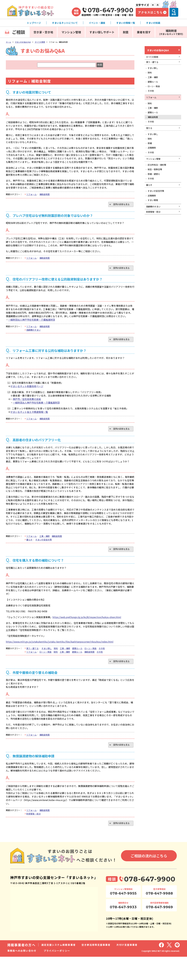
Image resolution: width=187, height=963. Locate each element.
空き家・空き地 (43, 32)
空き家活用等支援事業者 (96, 951)
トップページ (34, 23)
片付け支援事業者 (127, 951)
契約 (56, 652)
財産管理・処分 (33, 819)
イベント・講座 (97, 23)
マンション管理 (71, 32)
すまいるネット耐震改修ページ (27, 388)
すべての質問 (40, 42)
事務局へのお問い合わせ (21, 957)
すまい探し (46, 652)
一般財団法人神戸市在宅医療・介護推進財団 (31, 321)
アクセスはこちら (150, 12)
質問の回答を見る (119, 204)
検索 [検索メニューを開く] (174, 14)
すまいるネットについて (65, 23)
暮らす (29, 542)
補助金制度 (44, 194)
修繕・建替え (155, 189)
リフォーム (31, 194)
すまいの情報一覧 (125, 23)
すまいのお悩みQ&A (23, 42)
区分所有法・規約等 (158, 179)
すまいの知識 (153, 23)
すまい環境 (154, 219)
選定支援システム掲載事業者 (58, 951)
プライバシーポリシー (57, 957)
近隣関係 (152, 160)
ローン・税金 (90, 652)
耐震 (125, 32)
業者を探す (144, 32)
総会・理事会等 (156, 184)
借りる (149, 138)
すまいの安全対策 (43, 542)
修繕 (150, 155)
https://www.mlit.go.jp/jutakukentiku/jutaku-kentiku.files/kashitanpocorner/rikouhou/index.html (59, 645)
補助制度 (171, 32)
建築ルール (77, 652)
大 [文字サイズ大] (158, 4)
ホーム (8, 42)
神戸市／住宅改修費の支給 (27, 401)
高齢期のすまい (33, 331)
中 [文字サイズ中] (153, 5)
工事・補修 (44, 539)
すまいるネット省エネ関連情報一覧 (29, 414)
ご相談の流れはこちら (149, 862)
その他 (102, 652)
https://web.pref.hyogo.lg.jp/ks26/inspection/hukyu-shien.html (86, 621)
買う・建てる (32, 652)
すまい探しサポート (101, 32)
